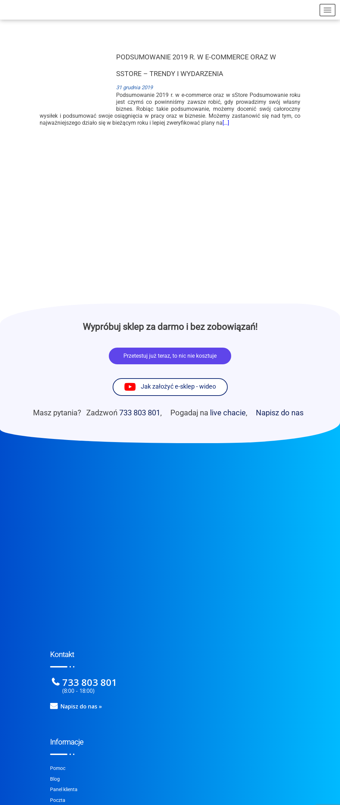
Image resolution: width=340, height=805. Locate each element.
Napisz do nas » (81, 706)
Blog (55, 779)
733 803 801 (139, 412)
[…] (225, 122)
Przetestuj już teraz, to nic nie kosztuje (170, 355)
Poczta (57, 800)
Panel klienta (64, 789)
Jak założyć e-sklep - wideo (178, 386)
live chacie (228, 412)
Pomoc (57, 768)
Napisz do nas (279, 412)
